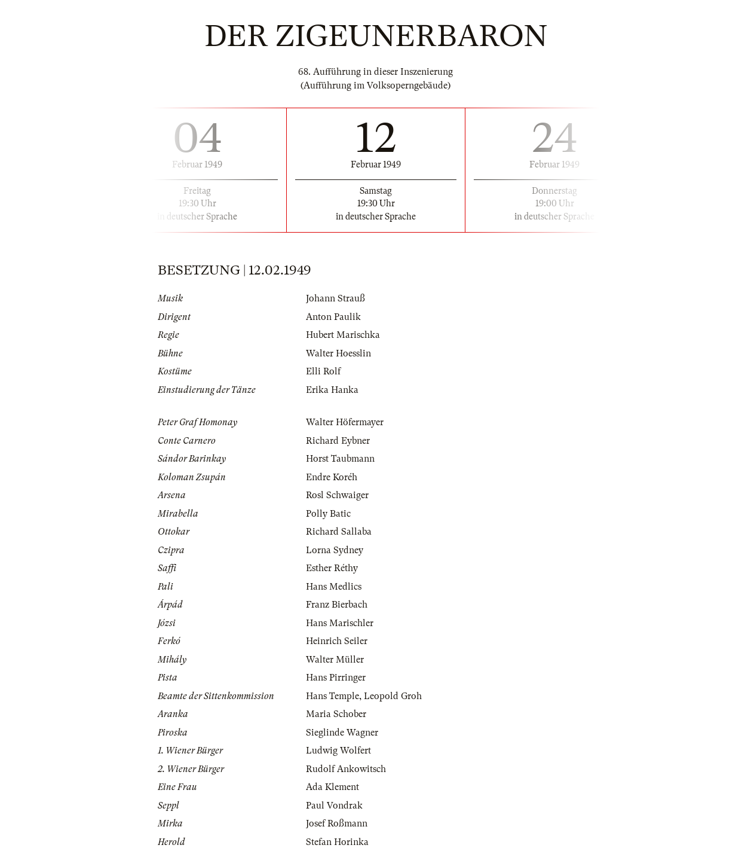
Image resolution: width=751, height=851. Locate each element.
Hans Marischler (339, 623)
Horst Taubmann (340, 458)
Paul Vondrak (334, 805)
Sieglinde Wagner (342, 732)
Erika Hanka (332, 390)
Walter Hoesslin (338, 353)
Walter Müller (335, 659)
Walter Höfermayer (345, 422)
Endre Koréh (331, 477)
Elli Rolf (323, 371)
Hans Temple (332, 696)
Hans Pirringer (336, 677)
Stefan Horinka (337, 842)
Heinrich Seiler (336, 641)
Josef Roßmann (336, 823)
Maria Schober (336, 714)
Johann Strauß (335, 298)
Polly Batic (328, 513)
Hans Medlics (333, 586)
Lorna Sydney (334, 550)
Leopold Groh (393, 696)
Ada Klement (332, 787)
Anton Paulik (333, 317)
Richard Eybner (338, 440)
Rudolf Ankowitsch (346, 769)
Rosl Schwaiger (337, 495)
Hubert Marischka (343, 335)
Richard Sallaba (339, 531)
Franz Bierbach (336, 604)
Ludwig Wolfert (338, 750)
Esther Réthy (332, 568)
